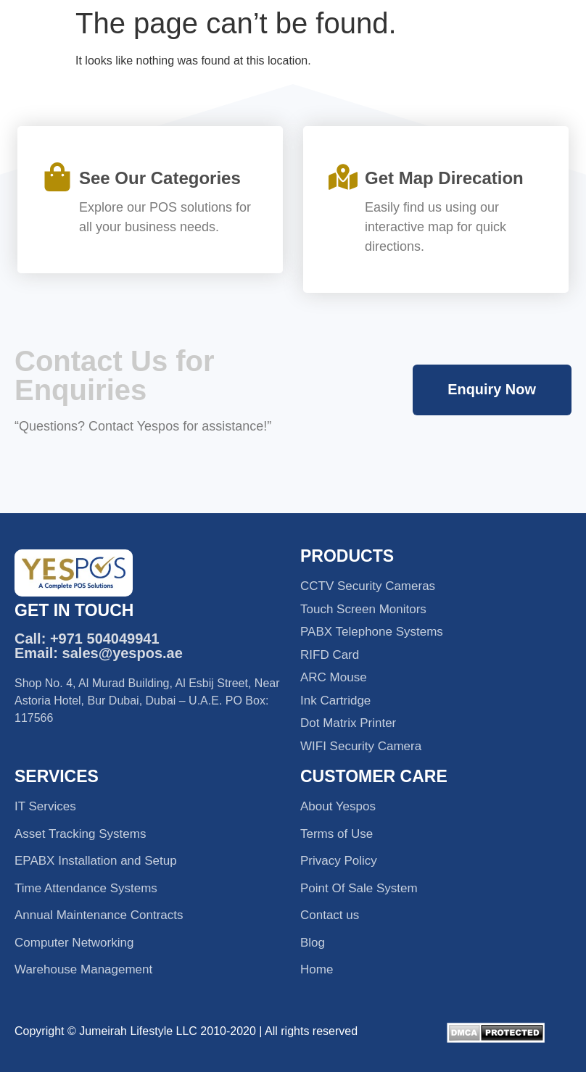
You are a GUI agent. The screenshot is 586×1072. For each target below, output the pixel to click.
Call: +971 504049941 (87, 639)
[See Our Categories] (57, 176)
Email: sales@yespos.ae (99, 653)
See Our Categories (160, 178)
